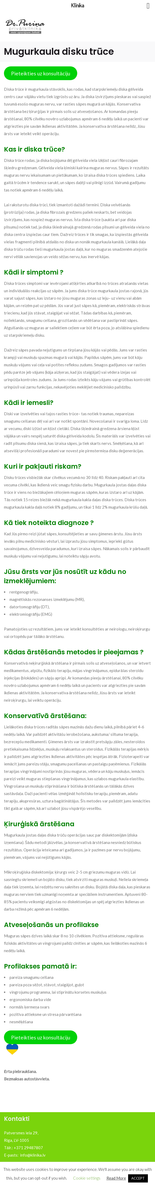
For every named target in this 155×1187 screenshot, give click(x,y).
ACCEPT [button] (138, 1178)
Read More (116, 1178)
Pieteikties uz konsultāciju (40, 73)
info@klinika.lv (33, 1155)
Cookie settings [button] (86, 1178)
